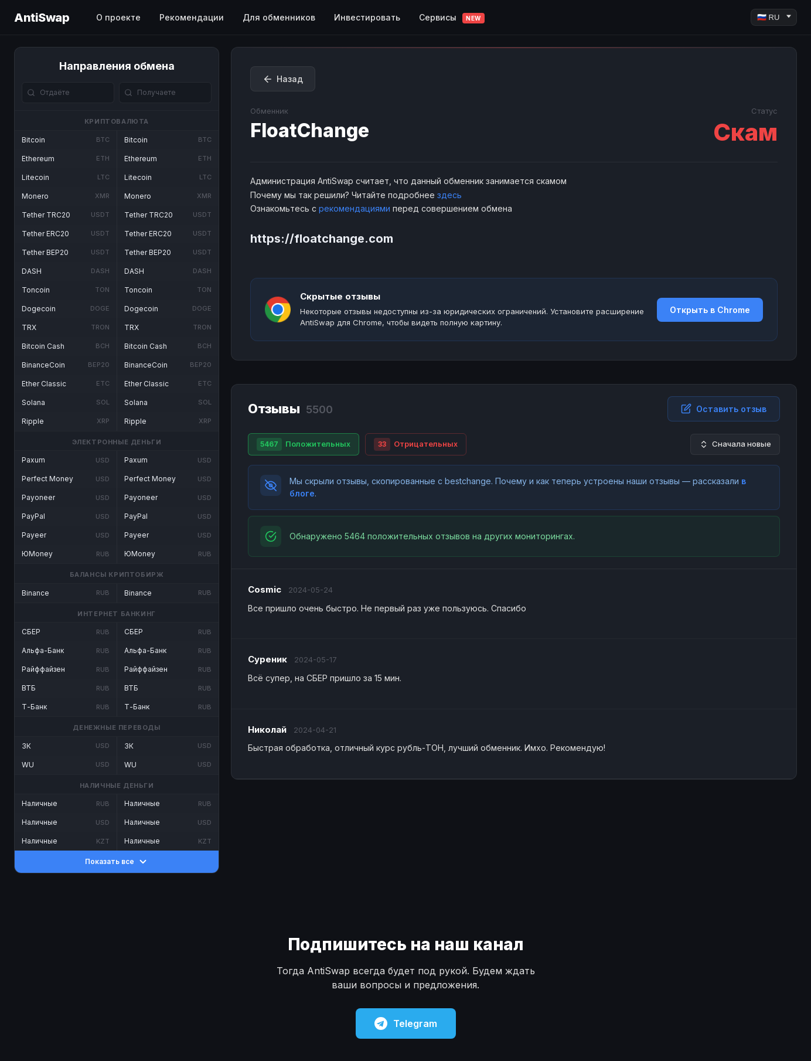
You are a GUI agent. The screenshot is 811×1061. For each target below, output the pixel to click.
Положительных (303, 444)
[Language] (774, 17)
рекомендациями (354, 208)
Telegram (405, 1023)
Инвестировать (367, 17)
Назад (283, 79)
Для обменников (279, 17)
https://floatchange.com (321, 239)
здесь (449, 195)
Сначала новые (735, 444)
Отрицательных (416, 444)
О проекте (118, 17)
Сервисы (452, 17)
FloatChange (309, 130)
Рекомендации (191, 17)
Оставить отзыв (723, 408)
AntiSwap (41, 18)
